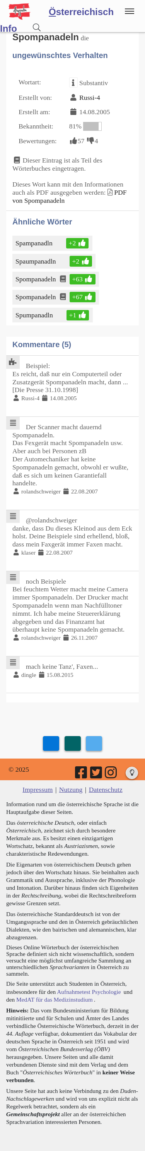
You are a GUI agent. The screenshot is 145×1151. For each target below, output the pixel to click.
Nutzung (71, 789)
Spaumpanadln (36, 261)
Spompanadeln (36, 279)
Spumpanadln (34, 315)
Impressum (37, 789)
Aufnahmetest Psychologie (89, 991)
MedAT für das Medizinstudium (54, 999)
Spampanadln (34, 243)
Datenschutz (106, 789)
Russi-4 (89, 97)
